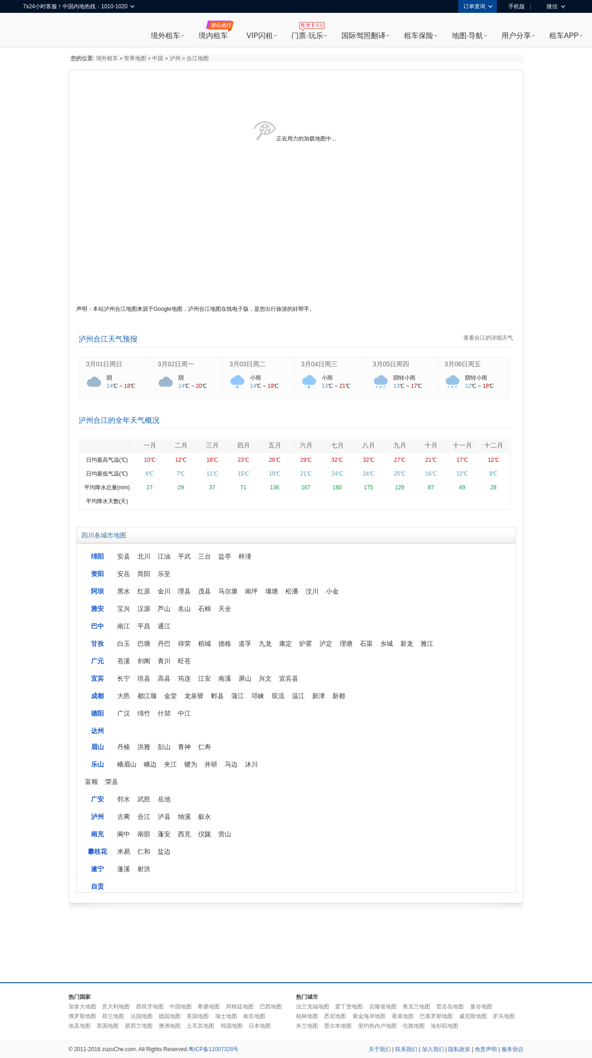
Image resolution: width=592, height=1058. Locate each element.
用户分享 (516, 35)
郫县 (217, 696)
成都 (97, 696)
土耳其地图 (200, 1026)
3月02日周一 (176, 364)
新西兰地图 (139, 1026)
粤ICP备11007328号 (213, 1049)
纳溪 (184, 816)
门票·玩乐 (307, 35)
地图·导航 (467, 35)
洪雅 (143, 746)
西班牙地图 (150, 1006)
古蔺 (123, 816)
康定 (285, 643)
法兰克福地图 (312, 1006)
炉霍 (305, 643)
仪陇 (204, 834)
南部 (143, 834)
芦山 (164, 608)
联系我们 (406, 1049)
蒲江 (237, 696)
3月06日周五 (462, 364)
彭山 (164, 746)
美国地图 (108, 1026)
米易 (123, 851)
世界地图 (135, 58)
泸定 (325, 643)
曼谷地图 (481, 1006)
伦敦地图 (414, 1026)
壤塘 (271, 591)
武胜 (143, 799)
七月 (337, 445)
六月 (306, 445)
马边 (231, 764)
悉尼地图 (335, 1016)
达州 (97, 730)
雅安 (97, 608)
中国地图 (181, 1006)
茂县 (204, 591)
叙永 (204, 816)
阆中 (123, 834)
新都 (338, 696)
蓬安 (164, 834)
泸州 (175, 58)
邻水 (123, 799)
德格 (224, 643)
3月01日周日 (104, 364)
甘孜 (97, 643)
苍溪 (123, 661)
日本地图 (260, 1026)
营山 (224, 834)
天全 (224, 608)
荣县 (111, 781)
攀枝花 (97, 851)
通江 (164, 626)
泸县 (164, 816)
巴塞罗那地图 (436, 1016)
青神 (184, 746)
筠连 (184, 678)
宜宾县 (288, 678)
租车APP (564, 35)
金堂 (170, 696)
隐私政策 (459, 1049)
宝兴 (123, 608)
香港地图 (403, 1016)
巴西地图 (271, 1006)
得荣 (184, 643)
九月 (399, 445)
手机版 (513, 6)
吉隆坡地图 (383, 1006)
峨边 (150, 764)
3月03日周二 (247, 364)
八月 (368, 445)
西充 (184, 834)
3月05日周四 (391, 364)
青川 (164, 661)
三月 (212, 445)
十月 (431, 445)
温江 (298, 696)
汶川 (312, 591)
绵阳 (97, 556)
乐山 (97, 764)
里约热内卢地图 (377, 1026)
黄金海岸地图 (369, 1016)
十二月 (493, 445)
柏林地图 (307, 1016)
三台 (204, 556)
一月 (149, 445)
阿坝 (97, 591)
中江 (184, 713)
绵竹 (143, 713)
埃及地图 (79, 1026)
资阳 (97, 573)
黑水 (123, 591)
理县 (184, 591)
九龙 (265, 643)
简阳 (143, 573)
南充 (97, 834)
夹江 (170, 764)
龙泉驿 (194, 696)
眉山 (97, 746)
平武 (184, 556)
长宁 (123, 678)
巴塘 (143, 643)
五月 (274, 445)
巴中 (97, 626)
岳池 (164, 799)
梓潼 (245, 556)
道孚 (245, 643)
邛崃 (257, 696)
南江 (123, 626)
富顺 (91, 781)
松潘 (291, 591)
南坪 (251, 591)
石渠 (366, 643)
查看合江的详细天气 (488, 338)
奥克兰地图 (416, 1006)
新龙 (406, 643)
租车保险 (418, 35)
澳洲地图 (170, 1026)
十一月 (462, 445)
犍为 (190, 764)
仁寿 (204, 746)
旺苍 (184, 661)
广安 (97, 799)
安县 (123, 556)
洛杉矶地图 (444, 1026)
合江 (143, 816)
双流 (278, 696)
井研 (211, 764)
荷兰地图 (113, 1016)
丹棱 (123, 746)
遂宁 (97, 869)
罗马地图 (504, 1016)
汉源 (143, 608)
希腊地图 (209, 1006)
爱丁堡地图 (349, 1006)
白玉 (123, 643)
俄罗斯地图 (82, 1016)
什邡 (164, 713)
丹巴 (164, 643)
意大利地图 (116, 1006)
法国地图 (142, 1016)
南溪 (224, 678)
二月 (181, 445)
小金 (332, 591)
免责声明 (486, 1049)
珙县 (143, 678)
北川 (143, 556)
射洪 (143, 869)
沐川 (251, 764)
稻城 (204, 643)
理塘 (346, 643)
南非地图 (254, 1016)
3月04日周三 (319, 364)
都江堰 (147, 696)
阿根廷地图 (240, 1006)
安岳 (123, 573)
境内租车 (213, 35)
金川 (164, 591)
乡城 (386, 643)
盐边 (164, 851)
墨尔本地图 (338, 1026)
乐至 (164, 573)
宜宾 (97, 678)
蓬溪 (123, 869)
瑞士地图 (226, 1016)
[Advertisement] (296, 943)
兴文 (265, 678)
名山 (184, 608)
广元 (97, 661)
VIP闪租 (259, 35)
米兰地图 (307, 1026)
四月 (243, 445)
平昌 (143, 626)
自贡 (97, 886)
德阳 (97, 713)
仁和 (143, 851)
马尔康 (228, 591)
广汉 (123, 713)
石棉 (204, 608)
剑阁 (143, 661)
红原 (143, 591)
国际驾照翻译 (364, 35)
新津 (318, 696)
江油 (164, 556)
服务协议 (512, 1049)
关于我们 (380, 1049)
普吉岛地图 (450, 1006)
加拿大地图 (82, 1006)
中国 (157, 58)
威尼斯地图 (473, 1016)
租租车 (34, 31)
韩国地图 (232, 1026)
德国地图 (170, 1016)
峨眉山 (127, 764)
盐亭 (224, 556)
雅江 (427, 643)
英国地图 (198, 1016)
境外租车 (165, 35)
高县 (164, 678)
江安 (204, 678)
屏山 (245, 678)
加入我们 (433, 1049)
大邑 (123, 696)
